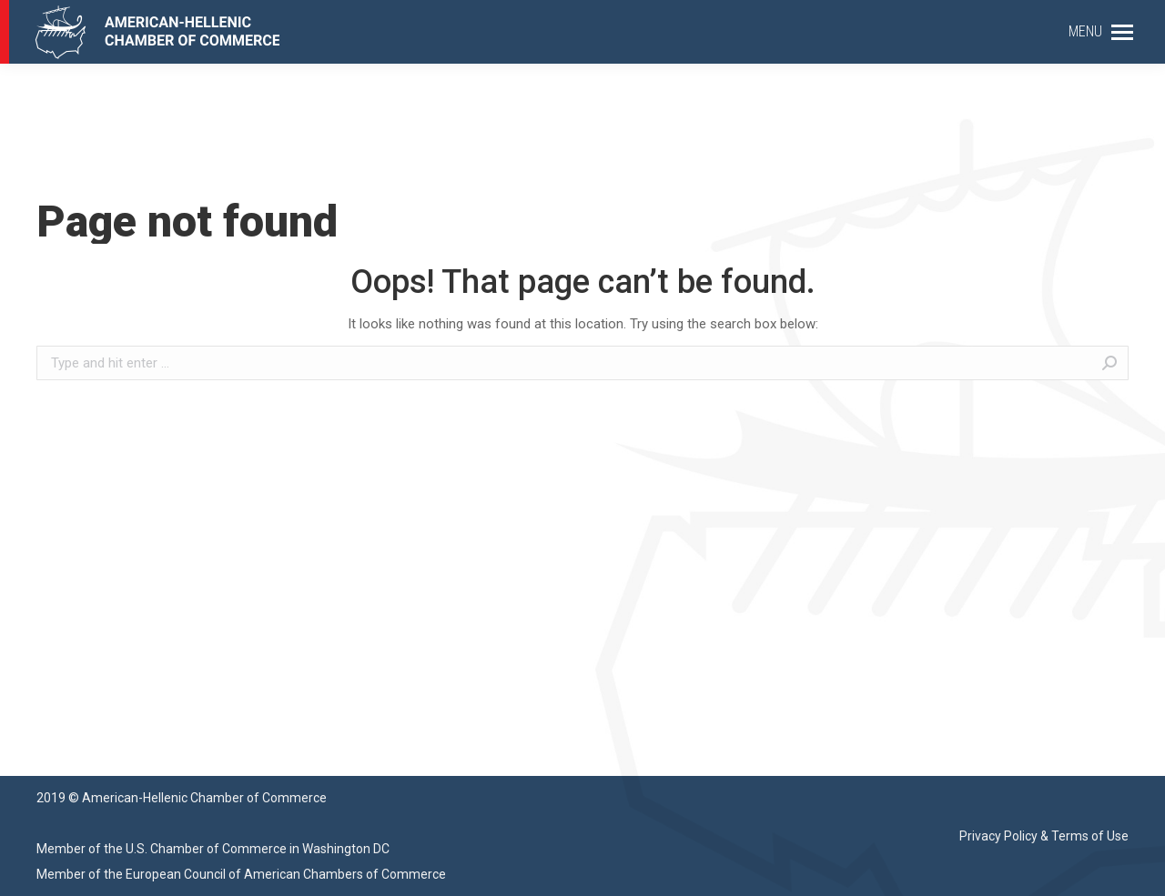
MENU (1085, 31)
